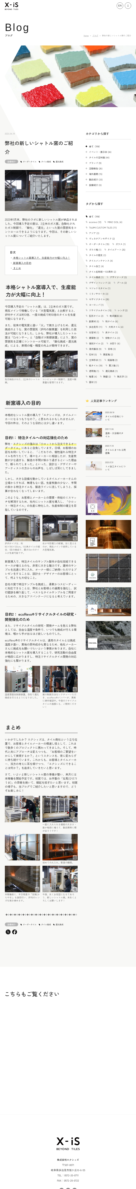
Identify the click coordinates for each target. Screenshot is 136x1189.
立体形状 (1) (95, 360)
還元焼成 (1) (111, 371)
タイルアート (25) (116, 249)
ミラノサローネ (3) (98, 293)
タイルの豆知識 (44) (99, 157)
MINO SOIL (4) (115, 222)
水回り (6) (115, 343)
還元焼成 (59, 161)
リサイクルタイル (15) (100, 310)
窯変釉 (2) (108, 354)
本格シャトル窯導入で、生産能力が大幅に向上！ (41, 258)
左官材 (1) (94, 332)
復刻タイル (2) (96, 343)
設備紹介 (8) (95, 185)
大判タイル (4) (116, 326)
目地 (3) (112, 349)
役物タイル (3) (112, 337)
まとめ (16, 268)
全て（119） (95, 146)
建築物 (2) (94, 337)
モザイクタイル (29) (99, 299)
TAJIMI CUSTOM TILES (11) (103, 227)
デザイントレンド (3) (100, 282)
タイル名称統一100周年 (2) (102, 271)
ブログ (95, 35)
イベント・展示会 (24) (100, 152)
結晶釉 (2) (113, 360)
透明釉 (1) (94, 371)
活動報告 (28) (95, 168)
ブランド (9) (95, 163)
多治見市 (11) (95, 326)
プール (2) (122, 282)
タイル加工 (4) (96, 266)
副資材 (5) (94, 321)
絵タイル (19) (95, 365)
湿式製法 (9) (95, 349)
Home (86, 35)
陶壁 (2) (107, 376)
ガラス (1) (121, 244)
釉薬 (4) (93, 376)
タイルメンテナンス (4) (101, 260)
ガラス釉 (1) (95, 249)
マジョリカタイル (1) (99, 288)
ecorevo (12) (95, 222)
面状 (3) (93, 382)
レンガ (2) (123, 310)
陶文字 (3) (122, 376)
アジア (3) (94, 233)
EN (120, 5)
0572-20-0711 (71, 1131)
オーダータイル (29, 161)
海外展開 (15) (95, 174)
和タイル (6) (111, 321)
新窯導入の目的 (21, 263)
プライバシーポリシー (68, 1175)
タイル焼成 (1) (96, 277)
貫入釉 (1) (114, 365)
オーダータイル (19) (99, 244)
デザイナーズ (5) (118, 277)
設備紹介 (11, 161)
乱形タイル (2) (96, 315)
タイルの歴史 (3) (97, 255)
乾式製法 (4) (116, 315)
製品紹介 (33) (96, 179)
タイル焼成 (46, 161)
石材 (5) (93, 354)
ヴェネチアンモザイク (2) (102, 238)
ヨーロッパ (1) (96, 304)
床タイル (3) (111, 332)
